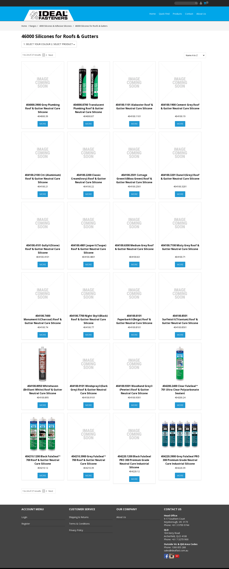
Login (24, 514)
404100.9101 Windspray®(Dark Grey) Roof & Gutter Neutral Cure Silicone (89, 388)
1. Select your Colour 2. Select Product (49, 44)
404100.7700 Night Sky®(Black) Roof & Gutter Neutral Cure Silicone (88, 318)
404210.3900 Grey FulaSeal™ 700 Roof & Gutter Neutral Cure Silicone (88, 458)
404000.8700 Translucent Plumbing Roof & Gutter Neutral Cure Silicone (88, 108)
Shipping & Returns (79, 514)
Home (152, 13)
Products (177, 13)
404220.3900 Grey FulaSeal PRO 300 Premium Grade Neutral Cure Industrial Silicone (180, 458)
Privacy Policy (76, 527)
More (42, 123)
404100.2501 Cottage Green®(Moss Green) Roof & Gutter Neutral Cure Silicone (134, 178)
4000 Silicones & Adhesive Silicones (55, 26)
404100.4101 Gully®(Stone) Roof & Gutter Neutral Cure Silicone (42, 248)
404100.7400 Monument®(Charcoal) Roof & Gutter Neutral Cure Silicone (43, 318)
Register (25, 521)
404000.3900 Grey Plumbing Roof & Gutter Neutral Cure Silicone (42, 108)
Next (51, 54)
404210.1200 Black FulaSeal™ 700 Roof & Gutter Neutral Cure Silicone (42, 458)
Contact (189, 13)
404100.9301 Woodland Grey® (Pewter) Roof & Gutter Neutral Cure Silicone (134, 388)
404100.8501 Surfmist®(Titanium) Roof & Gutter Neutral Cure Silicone (180, 318)
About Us (201, 13)
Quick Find (164, 13)
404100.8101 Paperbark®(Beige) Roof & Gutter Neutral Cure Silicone (134, 318)
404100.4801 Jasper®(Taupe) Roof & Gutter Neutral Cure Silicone (88, 248)
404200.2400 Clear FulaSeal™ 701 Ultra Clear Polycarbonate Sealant (180, 388)
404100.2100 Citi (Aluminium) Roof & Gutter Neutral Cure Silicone (43, 178)
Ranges (33, 26)
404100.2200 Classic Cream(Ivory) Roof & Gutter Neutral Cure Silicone (88, 178)
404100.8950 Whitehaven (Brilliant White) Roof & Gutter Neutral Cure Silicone (42, 388)
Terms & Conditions (79, 521)
